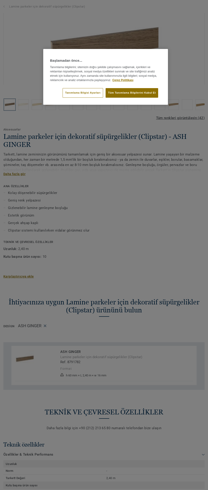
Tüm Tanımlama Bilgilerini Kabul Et (132, 92)
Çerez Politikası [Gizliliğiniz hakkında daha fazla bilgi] (123, 80)
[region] (105, 77)
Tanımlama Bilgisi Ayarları (82, 92)
